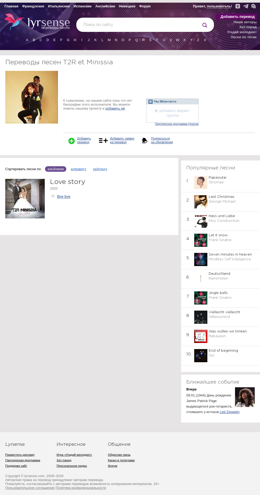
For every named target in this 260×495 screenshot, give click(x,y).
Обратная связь (119, 454)
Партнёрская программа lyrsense (177, 123)
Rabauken (217, 336)
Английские (105, 6)
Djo (211, 355)
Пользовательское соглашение (29, 488)
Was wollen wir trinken (228, 331)
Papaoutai (217, 177)
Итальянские (59, 6)
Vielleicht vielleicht (224, 312)
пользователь (219, 6)
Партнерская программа (22, 460)
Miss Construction (224, 220)
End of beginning (223, 350)
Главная (11, 6)
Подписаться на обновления (162, 140)
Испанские (83, 6)
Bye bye (64, 196)
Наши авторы (245, 22)
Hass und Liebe (222, 216)
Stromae (216, 182)
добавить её (115, 108)
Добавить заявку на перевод (122, 140)
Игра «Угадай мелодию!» (74, 454)
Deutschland (219, 273)
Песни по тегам (244, 37)
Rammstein (218, 278)
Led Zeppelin (229, 412)
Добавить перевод (238, 16)
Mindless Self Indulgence (230, 259)
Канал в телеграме (121, 460)
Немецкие (127, 6)
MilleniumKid (219, 317)
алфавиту (78, 169)
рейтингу (100, 169)
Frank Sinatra (220, 240)
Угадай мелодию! (242, 32)
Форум (145, 6)
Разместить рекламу (20, 454)
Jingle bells (218, 293)
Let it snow (218, 235)
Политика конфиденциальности (81, 488)
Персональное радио (72, 465)
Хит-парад (248, 27)
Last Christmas (221, 196)
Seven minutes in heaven (230, 254)
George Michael (222, 201)
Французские (33, 6)
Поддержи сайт (16, 465)
